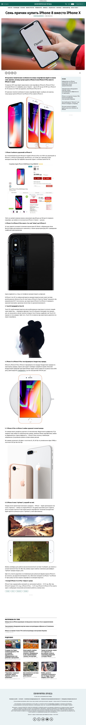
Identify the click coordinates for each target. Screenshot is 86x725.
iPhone (7, 591)
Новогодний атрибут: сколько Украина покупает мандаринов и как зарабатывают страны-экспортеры (30, 653)
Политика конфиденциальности (32, 699)
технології (19, 591)
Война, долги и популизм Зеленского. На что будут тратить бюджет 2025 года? (48, 675)
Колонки (22, 7)
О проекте (21, 699)
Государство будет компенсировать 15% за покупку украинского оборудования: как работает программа (12, 653)
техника (25, 591)
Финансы (45, 7)
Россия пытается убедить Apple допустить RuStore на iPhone (70, 108)
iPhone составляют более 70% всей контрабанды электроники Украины (26, 630)
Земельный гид (66, 7)
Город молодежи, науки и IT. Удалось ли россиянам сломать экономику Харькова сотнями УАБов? (49, 653)
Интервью (58, 7)
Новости (10, 7)
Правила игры (38, 7)
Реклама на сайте (13, 699)
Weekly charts (74, 7)
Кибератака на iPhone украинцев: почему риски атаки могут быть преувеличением (29, 622)
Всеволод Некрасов (39, 16)
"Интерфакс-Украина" (54, 703)
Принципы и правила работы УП (69, 699)
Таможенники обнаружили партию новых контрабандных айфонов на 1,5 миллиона (29, 626)
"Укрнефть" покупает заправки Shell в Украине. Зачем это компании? (12, 675)
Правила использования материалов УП (50, 699)
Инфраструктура (30, 7)
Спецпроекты (52, 7)
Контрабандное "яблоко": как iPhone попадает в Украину (70, 102)
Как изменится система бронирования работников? (30, 674)
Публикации (16, 7)
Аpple (13, 591)
